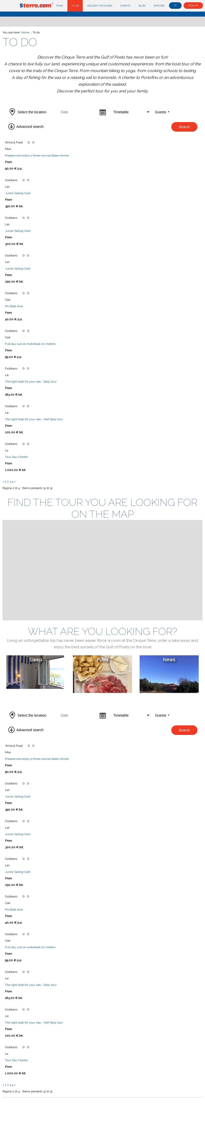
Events (125, 5)
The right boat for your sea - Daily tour (31, 381)
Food (59, 5)
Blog (142, 5)
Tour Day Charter (16, 457)
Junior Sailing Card (17, 193)
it (175, 5)
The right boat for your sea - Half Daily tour (34, 419)
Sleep (44, 5)
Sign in (193, 5)
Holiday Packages (99, 5)
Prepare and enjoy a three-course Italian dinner (37, 155)
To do (75, 5)
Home (25, 32)
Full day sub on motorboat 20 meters (30, 344)
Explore (159, 5)
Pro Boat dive (14, 306)
